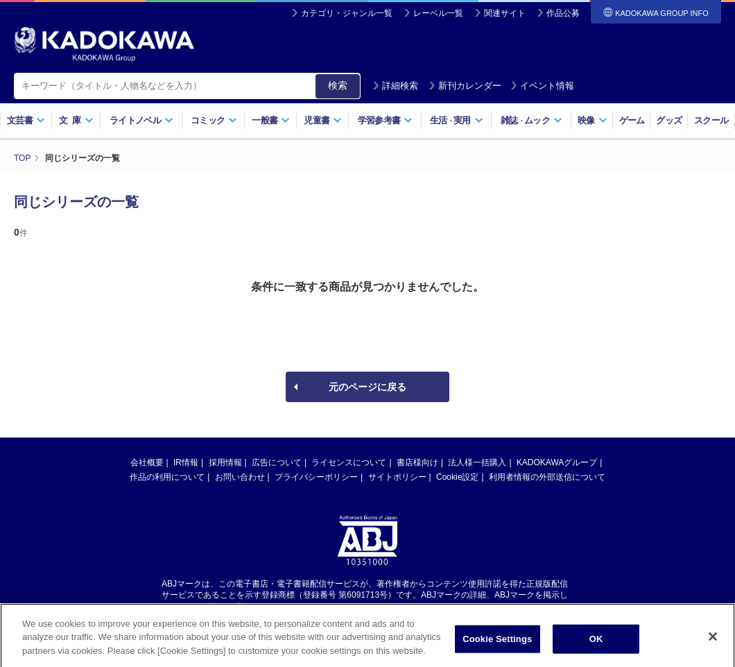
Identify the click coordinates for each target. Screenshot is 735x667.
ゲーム (632, 120)
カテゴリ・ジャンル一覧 (346, 13)
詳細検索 (395, 85)
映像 (592, 120)
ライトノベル (141, 120)
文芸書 (26, 120)
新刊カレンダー (465, 85)
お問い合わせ (240, 477)
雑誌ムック (531, 120)
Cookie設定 (457, 477)
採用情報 (225, 462)
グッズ (669, 120)
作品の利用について (167, 477)
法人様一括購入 (477, 462)
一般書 (271, 120)
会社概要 (147, 462)
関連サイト (505, 13)
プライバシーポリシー (316, 477)
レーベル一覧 (438, 13)
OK (596, 645)
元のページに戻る (367, 386)
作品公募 (563, 13)
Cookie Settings (497, 645)
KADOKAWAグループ (557, 462)
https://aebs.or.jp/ (317, 607)
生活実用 (456, 120)
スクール (711, 120)
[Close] (713, 642)
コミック (214, 120)
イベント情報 (542, 85)
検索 (337, 85)
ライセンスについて (348, 462)
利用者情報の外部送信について (547, 477)
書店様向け (417, 462)
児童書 (323, 120)
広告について (277, 462)
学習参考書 (385, 120)
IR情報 (185, 462)
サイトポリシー (397, 477)
